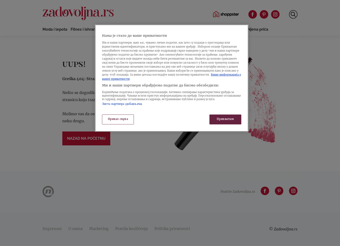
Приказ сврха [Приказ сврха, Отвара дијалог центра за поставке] (118, 119)
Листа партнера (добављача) (122, 104)
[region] (171, 78)
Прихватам (225, 119)
